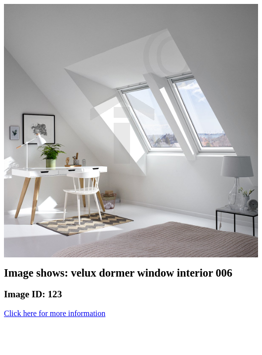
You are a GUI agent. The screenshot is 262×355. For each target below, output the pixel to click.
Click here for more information (54, 313)
